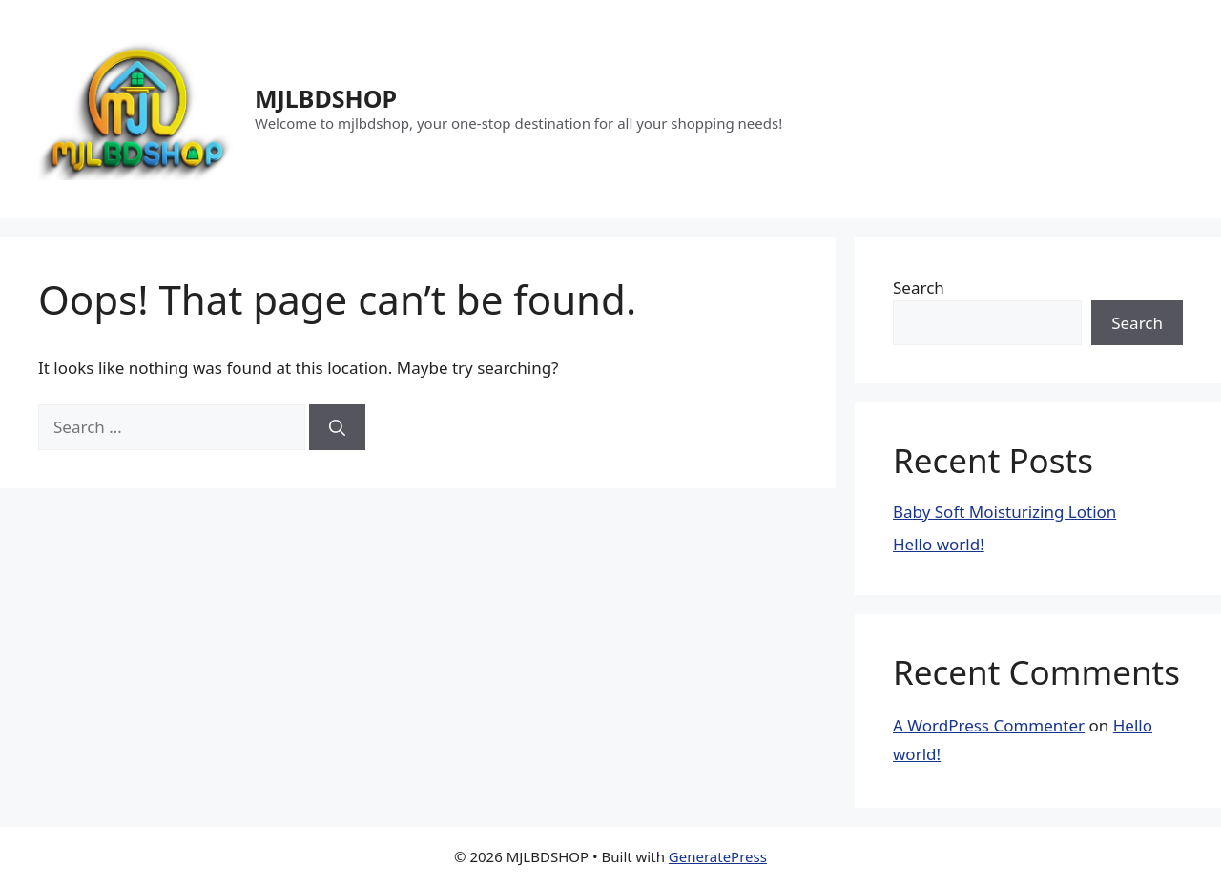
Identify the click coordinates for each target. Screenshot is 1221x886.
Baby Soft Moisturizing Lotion (1004, 512)
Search (918, 288)
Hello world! (938, 544)
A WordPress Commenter (989, 725)
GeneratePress (718, 856)
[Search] (337, 427)
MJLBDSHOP (326, 98)
